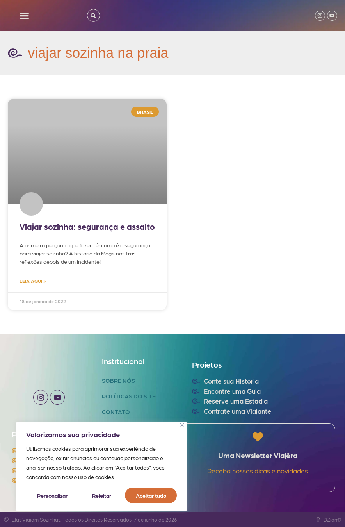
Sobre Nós (118, 380)
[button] (24, 15)
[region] (101, 466)
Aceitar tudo (150, 495)
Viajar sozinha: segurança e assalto (87, 226)
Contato (116, 411)
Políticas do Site (129, 396)
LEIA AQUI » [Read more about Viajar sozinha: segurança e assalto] (33, 281)
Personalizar (52, 495)
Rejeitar (101, 495)
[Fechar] (182, 425)
